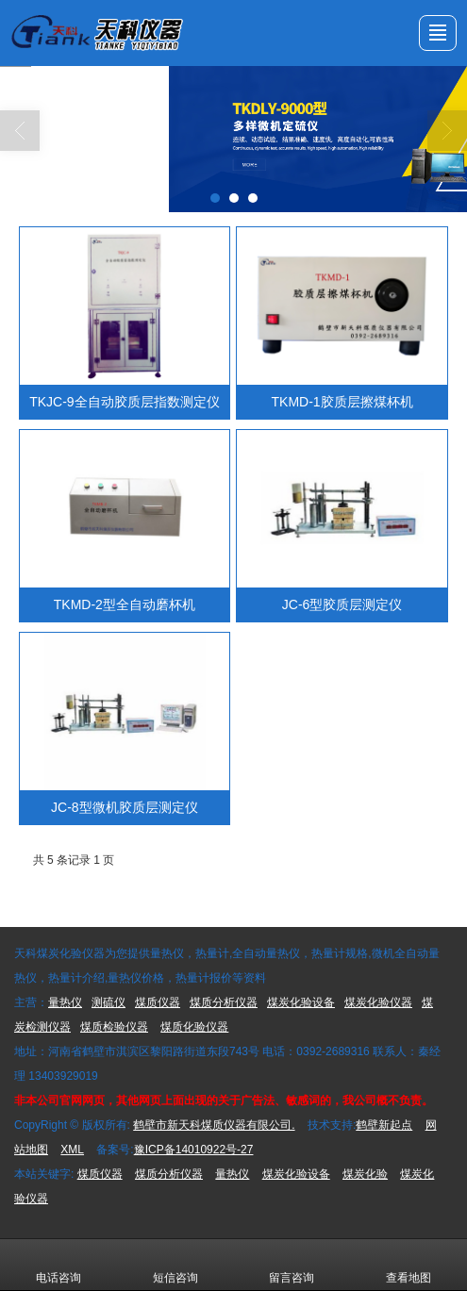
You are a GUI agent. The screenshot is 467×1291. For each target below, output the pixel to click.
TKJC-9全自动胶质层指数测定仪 (124, 401)
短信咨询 (175, 1264)
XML (72, 1149)
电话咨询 (58, 1264)
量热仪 (65, 1002)
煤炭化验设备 (301, 1002)
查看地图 (408, 1264)
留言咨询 (291, 1264)
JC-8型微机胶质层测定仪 (124, 807)
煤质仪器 (157, 1002)
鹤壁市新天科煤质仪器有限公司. (213, 1125)
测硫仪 (108, 1002)
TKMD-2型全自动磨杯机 (124, 604)
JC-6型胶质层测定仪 (342, 604)
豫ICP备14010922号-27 (194, 1149)
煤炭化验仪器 (378, 1002)
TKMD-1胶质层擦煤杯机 (342, 401)
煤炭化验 (365, 1174)
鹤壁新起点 (384, 1125)
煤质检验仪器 (114, 1027)
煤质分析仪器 (224, 1002)
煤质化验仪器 (194, 1027)
